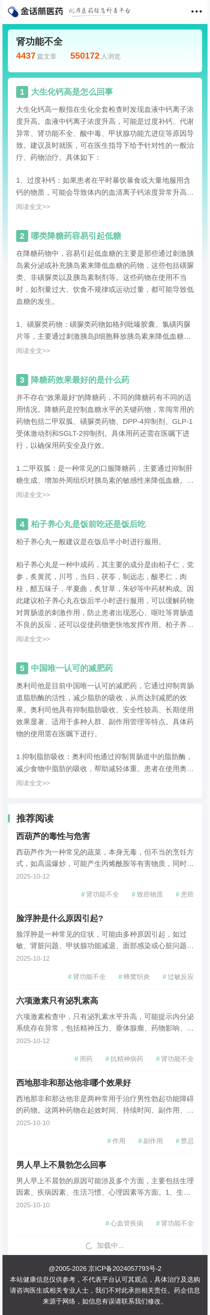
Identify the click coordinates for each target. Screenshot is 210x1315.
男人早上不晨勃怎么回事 (61, 1164)
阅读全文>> (33, 206)
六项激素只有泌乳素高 (57, 1000)
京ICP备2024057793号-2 (124, 1268)
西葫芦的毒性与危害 (53, 836)
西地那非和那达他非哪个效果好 (73, 1082)
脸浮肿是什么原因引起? (59, 918)
